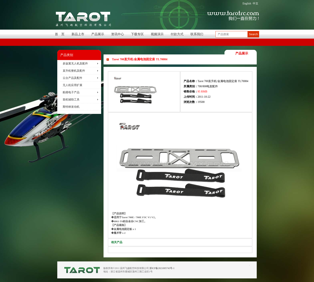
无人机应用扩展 (72, 85)
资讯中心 (117, 34)
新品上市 (77, 34)
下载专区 (137, 34)
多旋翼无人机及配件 (75, 63)
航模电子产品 (71, 92)
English (247, 3)
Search (253, 34)
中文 (255, 3)
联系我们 (196, 34)
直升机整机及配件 (74, 70)
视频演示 (157, 34)
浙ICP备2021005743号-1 (161, 268)
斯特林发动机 (71, 106)
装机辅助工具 (71, 99)
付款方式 (177, 34)
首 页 (59, 34)
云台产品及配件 (72, 77)
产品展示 (97, 34)
